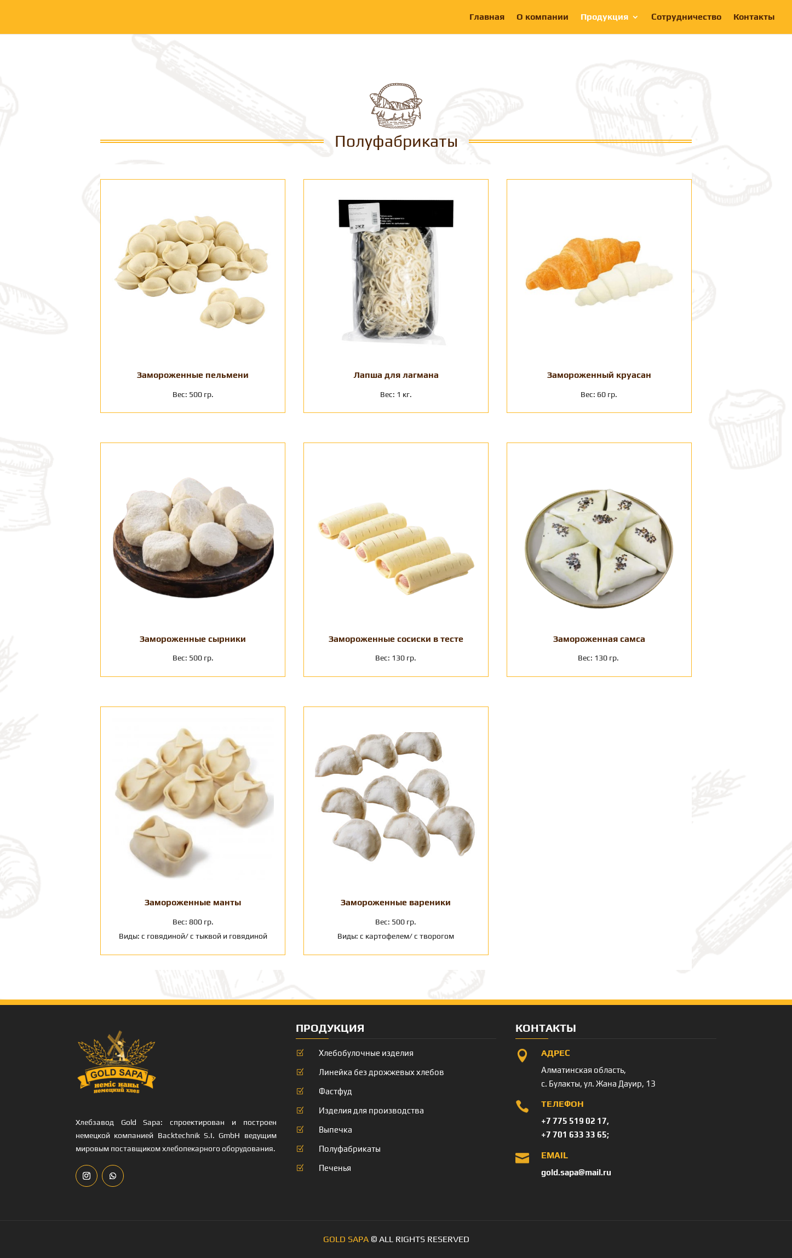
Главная (486, 17)
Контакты (753, 17)
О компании (542, 17)
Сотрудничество (686, 17)
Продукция (604, 17)
